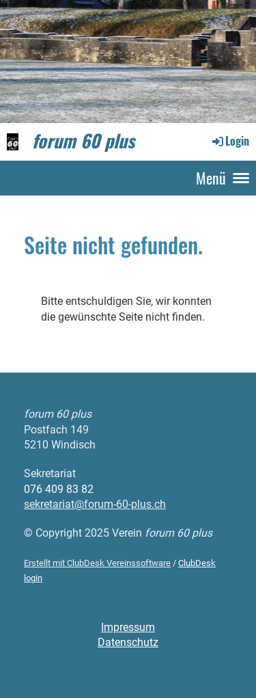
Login (229, 141)
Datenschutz (128, 642)
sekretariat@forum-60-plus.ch (95, 504)
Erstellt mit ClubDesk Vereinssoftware (97, 563)
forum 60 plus (83, 141)
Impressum (128, 627)
